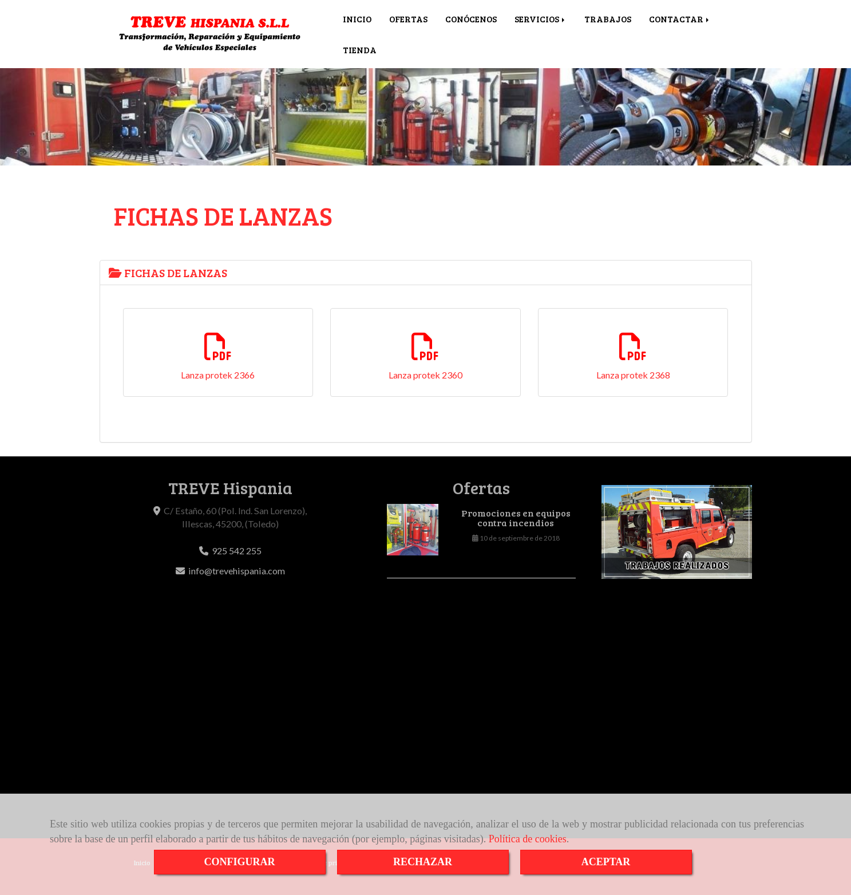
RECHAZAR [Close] (422, 862)
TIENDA (360, 50)
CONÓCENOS (471, 19)
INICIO (357, 19)
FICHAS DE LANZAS (168, 273)
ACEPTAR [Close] (606, 862)
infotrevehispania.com (236, 570)
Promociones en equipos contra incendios (516, 518)
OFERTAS (408, 19)
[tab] (425, 273)
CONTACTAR (680, 19)
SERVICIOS (540, 19)
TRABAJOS (607, 19)
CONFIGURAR (239, 862)
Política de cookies (528, 839)
